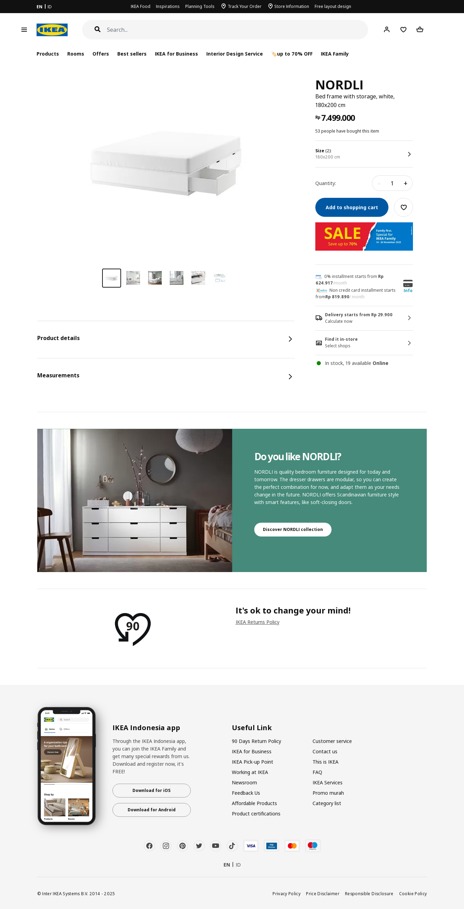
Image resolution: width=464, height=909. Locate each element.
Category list (327, 803)
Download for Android (152, 810)
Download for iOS (151, 790)
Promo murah (328, 793)
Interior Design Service (234, 53)
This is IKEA (325, 761)
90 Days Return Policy (256, 741)
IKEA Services (328, 782)
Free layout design (333, 6)
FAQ (317, 772)
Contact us (325, 751)
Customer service (332, 741)
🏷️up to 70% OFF (292, 53)
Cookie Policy (413, 893)
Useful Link (252, 728)
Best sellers (132, 53)
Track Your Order (244, 6)
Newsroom (244, 782)
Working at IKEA (250, 772)
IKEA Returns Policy (257, 622)
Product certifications (256, 813)
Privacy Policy (286, 893)
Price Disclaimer (322, 893)
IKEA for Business (176, 53)
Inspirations (168, 6)
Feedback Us (246, 793)
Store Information (291, 6)
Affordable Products (254, 803)
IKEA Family (335, 53)
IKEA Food (140, 6)
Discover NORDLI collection (293, 529)
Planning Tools (200, 6)
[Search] (237, 30)
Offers (100, 53)
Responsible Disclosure (369, 893)
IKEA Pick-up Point (252, 761)
